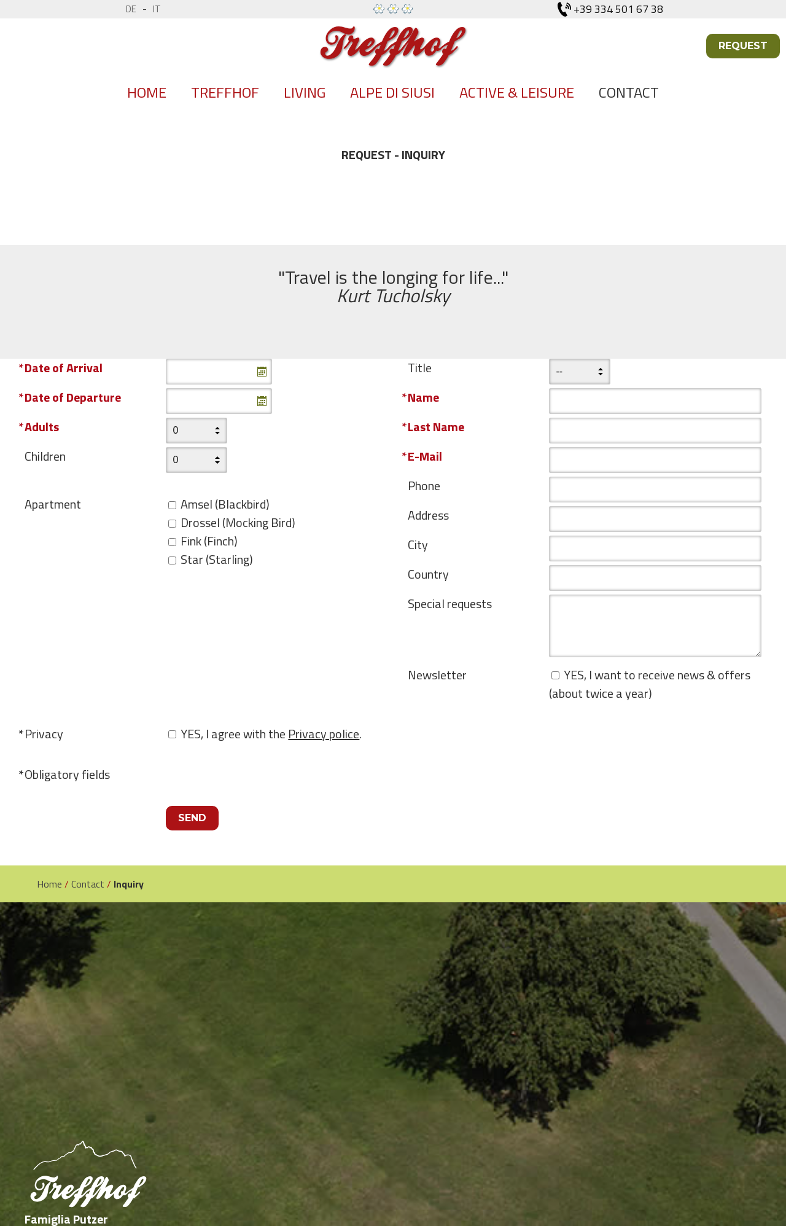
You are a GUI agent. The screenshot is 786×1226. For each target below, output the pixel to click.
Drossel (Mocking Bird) (238, 522)
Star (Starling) (217, 559)
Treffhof (225, 92)
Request (743, 46)
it (157, 9)
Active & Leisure (516, 92)
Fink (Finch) (209, 540)
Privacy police (323, 733)
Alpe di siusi (392, 92)
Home (146, 92)
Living (304, 92)
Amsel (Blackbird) (225, 503)
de (131, 9)
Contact (629, 92)
